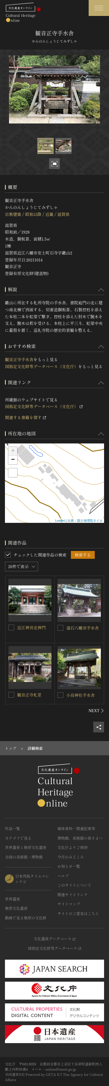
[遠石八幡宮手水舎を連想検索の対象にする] (60, 628)
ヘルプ (63, 875)
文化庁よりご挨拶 (73, 847)
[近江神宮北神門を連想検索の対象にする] (11, 627)
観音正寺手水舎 (19, 359)
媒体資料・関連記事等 (76, 828)
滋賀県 (63, 214)
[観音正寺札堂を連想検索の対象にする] (11, 695)
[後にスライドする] (96, 711)
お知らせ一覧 (69, 866)
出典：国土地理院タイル (85, 520)
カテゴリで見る (18, 838)
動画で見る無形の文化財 (26, 918)
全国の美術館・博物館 (24, 857)
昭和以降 (33, 214)
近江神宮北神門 (31, 627)
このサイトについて (75, 885)
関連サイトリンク (73, 894)
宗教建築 (13, 214)
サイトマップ (69, 904)
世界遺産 (12, 899)
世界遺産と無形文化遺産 (26, 847)
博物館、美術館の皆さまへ (80, 838)
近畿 (49, 214)
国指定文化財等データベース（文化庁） (41, 366)
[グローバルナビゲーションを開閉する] (99, 8)
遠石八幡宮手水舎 (82, 628)
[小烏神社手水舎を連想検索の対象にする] (60, 695)
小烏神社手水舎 (80, 695)
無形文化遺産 (16, 908)
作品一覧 (12, 828)
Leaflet (60, 520)
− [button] (13, 460)
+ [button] (13, 451)
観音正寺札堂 (29, 695)
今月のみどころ (71, 857)
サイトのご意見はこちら (78, 913)
